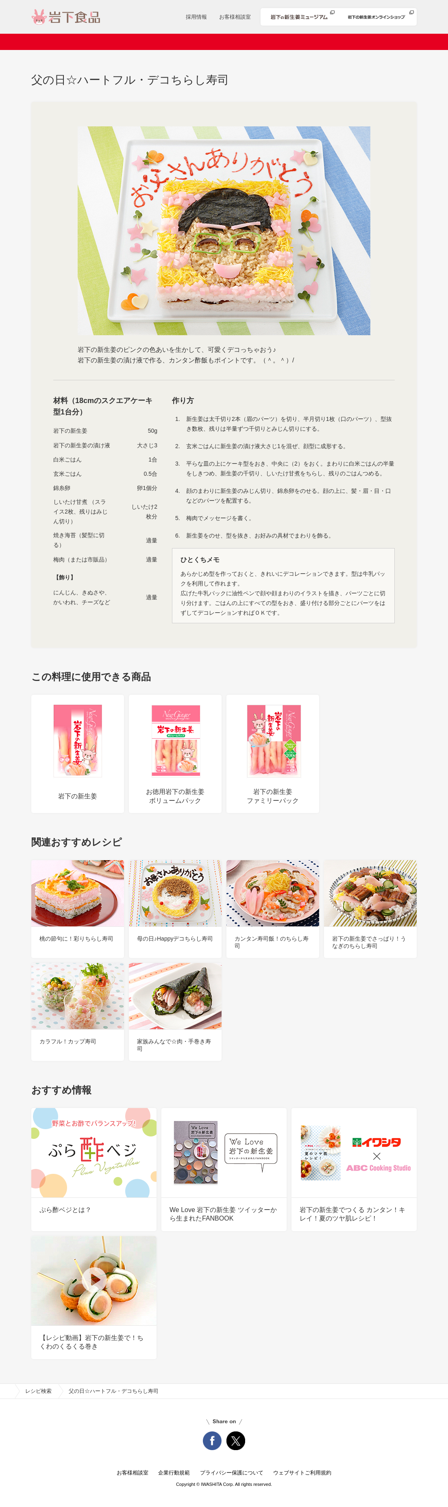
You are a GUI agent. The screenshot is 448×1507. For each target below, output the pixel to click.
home (7, 1391)
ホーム (57, 42)
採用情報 (196, 17)
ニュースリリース (149, 42)
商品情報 (202, 42)
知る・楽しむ (382, 42)
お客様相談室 (235, 17)
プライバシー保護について (231, 1473)
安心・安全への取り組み (313, 42)
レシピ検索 (247, 42)
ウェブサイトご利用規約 (302, 1473)
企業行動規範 (174, 1473)
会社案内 (96, 42)
